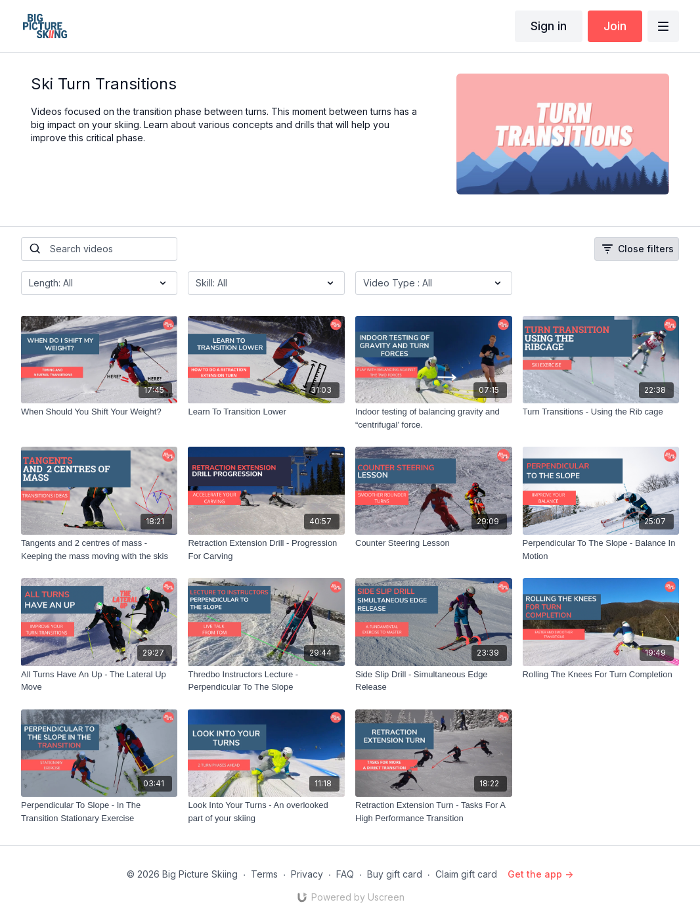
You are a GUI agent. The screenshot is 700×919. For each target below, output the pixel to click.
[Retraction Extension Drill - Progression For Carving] (266, 549)
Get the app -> (540, 874)
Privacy (307, 874)
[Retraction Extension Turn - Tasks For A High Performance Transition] (433, 811)
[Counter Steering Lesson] (433, 543)
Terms (264, 874)
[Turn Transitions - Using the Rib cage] (601, 411)
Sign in (549, 26)
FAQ (345, 874)
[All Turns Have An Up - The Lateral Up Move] (99, 681)
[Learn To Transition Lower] (266, 411)
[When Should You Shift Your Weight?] (99, 411)
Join (614, 26)
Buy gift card (394, 874)
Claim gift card (466, 874)
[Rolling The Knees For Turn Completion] (601, 674)
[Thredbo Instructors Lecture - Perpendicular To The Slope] (266, 681)
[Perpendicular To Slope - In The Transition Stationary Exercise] (99, 811)
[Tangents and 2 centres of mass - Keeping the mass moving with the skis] (99, 549)
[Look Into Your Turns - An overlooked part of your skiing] (266, 811)
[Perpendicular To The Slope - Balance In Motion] (601, 549)
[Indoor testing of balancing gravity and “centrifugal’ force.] (433, 418)
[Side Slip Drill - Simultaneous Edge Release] (433, 681)
